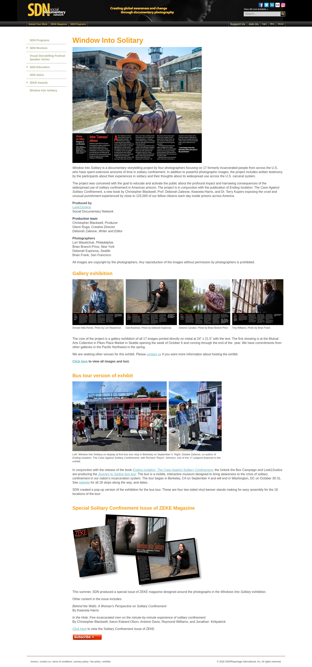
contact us (154, 354)
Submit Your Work (37, 24)
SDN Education (40, 67)
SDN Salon (37, 74)
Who (272, 24)
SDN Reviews (38, 48)
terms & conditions (62, 661)
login (264, 24)
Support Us (237, 24)
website (84, 482)
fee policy (96, 661)
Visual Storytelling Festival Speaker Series (47, 57)
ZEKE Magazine (59, 24)
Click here (80, 361)
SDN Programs (78, 24)
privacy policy (81, 661)
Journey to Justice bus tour (117, 474)
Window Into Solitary (43, 90)
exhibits (106, 661)
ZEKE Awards (39, 82)
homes (34, 661)
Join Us (254, 24)
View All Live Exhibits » (256, 9)
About (281, 24)
